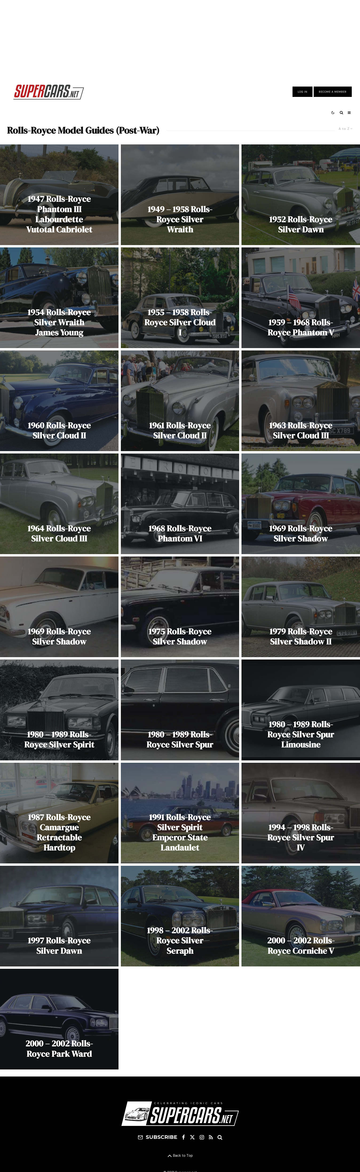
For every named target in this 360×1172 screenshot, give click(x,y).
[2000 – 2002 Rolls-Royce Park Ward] (59, 1019)
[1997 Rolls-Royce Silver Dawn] (59, 916)
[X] (192, 1137)
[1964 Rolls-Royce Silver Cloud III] (59, 503)
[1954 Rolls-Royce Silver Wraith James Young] (59, 297)
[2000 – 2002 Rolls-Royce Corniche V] (300, 916)
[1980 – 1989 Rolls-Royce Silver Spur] (180, 709)
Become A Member (333, 91)
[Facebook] (183, 1137)
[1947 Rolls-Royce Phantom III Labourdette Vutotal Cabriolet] (59, 194)
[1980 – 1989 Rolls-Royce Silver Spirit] (59, 709)
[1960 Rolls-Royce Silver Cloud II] (59, 400)
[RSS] (210, 1137)
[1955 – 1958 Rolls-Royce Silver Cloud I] (180, 297)
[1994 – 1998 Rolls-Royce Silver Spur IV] (300, 813)
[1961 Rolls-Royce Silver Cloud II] (180, 400)
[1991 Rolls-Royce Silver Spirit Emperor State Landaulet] (180, 813)
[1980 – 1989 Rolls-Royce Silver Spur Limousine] (300, 709)
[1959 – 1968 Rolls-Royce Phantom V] (300, 297)
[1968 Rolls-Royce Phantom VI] (180, 503)
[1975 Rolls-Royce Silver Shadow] (180, 606)
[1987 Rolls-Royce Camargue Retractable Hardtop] (59, 813)
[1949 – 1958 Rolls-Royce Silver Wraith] (180, 194)
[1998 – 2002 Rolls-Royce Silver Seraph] (180, 916)
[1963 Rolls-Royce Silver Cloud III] (300, 400)
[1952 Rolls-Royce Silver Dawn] (300, 194)
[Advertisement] (180, 38)
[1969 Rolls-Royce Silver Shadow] (300, 503)
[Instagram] (201, 1137)
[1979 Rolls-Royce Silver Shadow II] (300, 606)
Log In (302, 91)
